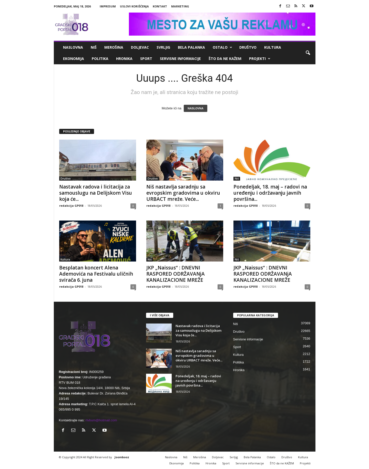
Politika (100, 58)
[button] (307, 53)
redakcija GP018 (71, 205)
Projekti (259, 58)
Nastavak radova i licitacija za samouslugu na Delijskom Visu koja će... (95, 192)
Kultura (272, 47)
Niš (94, 47)
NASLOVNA (195, 108)
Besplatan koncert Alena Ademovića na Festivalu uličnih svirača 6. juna (96, 273)
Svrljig (163, 47)
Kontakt (160, 6)
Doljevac (140, 47)
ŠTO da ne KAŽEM (225, 58)
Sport (146, 58)
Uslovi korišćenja (134, 6)
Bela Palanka (191, 47)
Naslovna (73, 47)
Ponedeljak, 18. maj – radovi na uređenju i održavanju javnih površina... (270, 192)
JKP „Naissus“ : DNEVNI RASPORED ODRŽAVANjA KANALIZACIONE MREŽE (175, 273)
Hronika (124, 58)
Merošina (113, 47)
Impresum (108, 6)
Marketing (180, 6)
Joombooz (122, 457)
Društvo (248, 47)
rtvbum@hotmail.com (101, 420)
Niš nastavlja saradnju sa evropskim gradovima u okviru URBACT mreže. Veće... (183, 192)
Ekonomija (73, 58)
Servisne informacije (180, 58)
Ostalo (222, 47)
